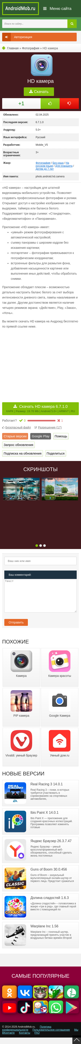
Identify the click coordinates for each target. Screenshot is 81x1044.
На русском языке (52, 164)
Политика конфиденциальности (26, 1035)
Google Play (40, 436)
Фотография (30, 48)
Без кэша (58, 162)
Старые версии (15, 436)
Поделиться (56, 453)
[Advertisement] (38, 362)
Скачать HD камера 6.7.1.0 (40, 408)
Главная (13, 48)
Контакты (24, 1039)
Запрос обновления (18, 445)
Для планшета (64, 165)
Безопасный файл (16, 427)
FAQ (37, 1039)
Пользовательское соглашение (51, 1036)
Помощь (61, 436)
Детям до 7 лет (45, 168)
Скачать (39, 92)
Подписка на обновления (22, 453)
